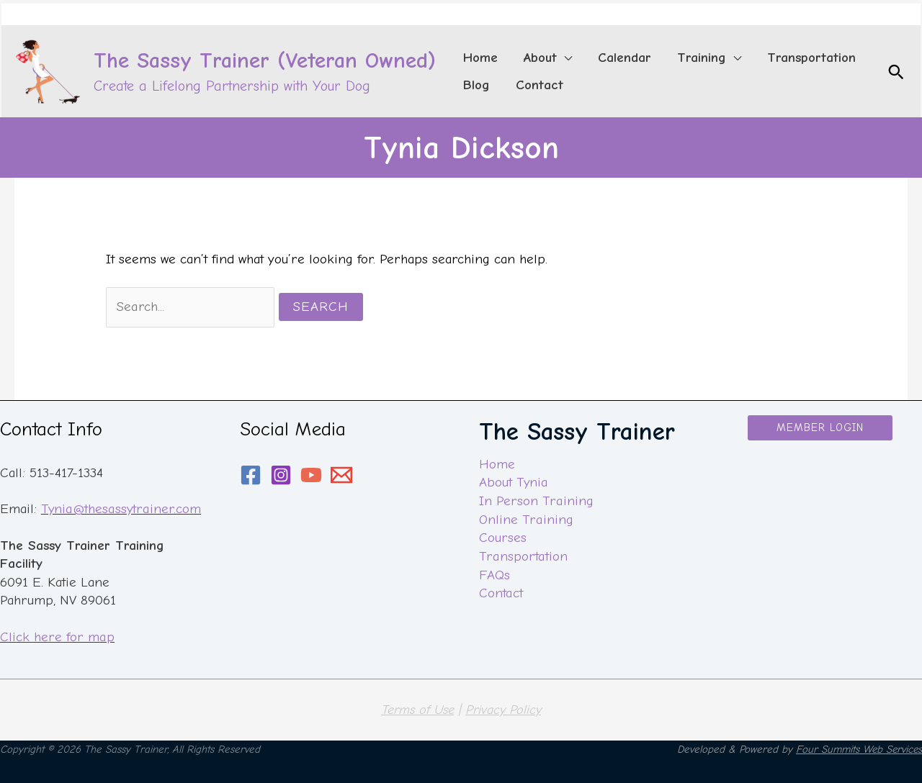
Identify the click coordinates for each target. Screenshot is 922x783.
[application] (542, 53)
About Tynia (513, 483)
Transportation (522, 556)
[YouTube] (311, 475)
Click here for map (57, 637)
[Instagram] (281, 475)
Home (497, 464)
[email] (341, 475)
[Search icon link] (896, 72)
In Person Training (536, 501)
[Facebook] (250, 475)
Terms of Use (417, 710)
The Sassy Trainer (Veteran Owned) (265, 60)
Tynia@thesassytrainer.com (120, 509)
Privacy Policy (503, 710)
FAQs (494, 575)
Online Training (526, 520)
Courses (503, 538)
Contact (500, 593)
